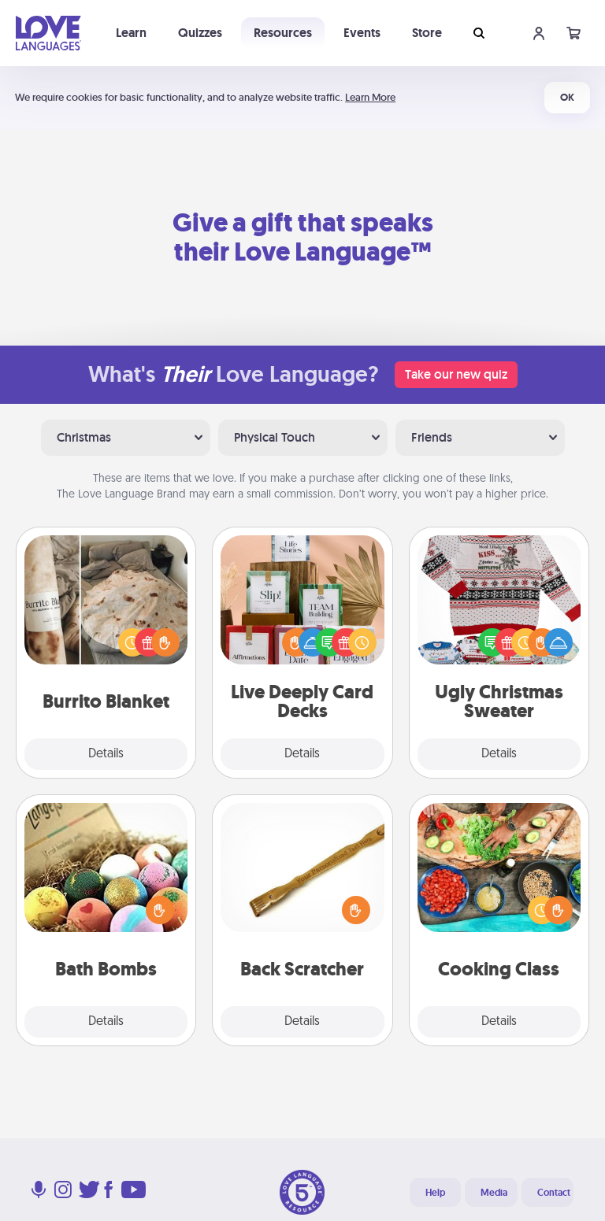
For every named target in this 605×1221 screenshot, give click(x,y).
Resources (283, 32)
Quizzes (200, 32)
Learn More (370, 97)
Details (106, 754)
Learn (131, 32)
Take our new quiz (456, 374)
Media (494, 1192)
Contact (553, 1192)
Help (435, 1192)
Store (427, 32)
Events (361, 32)
